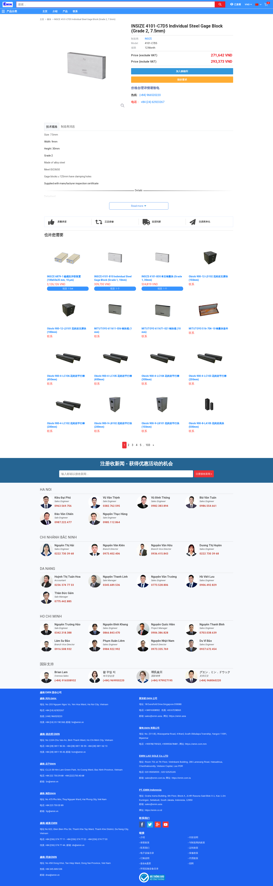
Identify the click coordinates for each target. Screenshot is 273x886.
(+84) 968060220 (210, 680)
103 (148, 445)
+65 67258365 (174, 710)
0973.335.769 (159, 649)
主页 (44, 11)
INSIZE (148, 38)
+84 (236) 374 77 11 (55, 839)
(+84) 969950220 (113, 680)
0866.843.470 (111, 632)
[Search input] (113, 4)
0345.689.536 (111, 585)
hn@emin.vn (78, 722)
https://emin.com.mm (196, 744)
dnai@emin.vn (52, 875)
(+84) (143, 95)
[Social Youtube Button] (166, 825)
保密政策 (144, 842)
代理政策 (193, 858)
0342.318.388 (63, 632)
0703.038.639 (208, 632)
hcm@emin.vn (79, 752)
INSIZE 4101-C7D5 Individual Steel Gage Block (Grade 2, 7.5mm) (84, 19)
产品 (65, 11)
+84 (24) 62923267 (54, 710)
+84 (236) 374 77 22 (76, 839)
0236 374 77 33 (64, 585)
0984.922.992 (111, 649)
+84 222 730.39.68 (54, 775)
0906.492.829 (208, 585)
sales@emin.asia (153, 716)
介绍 (55, 11)
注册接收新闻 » (204, 473)
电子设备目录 (147, 853)
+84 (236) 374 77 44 (55, 845)
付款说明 (193, 837)
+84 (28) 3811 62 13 (97, 746)
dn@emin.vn (78, 845)
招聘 (191, 863)
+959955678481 (170, 744)
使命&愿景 (145, 863)
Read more (137, 206)
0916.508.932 (63, 649)
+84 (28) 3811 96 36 (55, 746)
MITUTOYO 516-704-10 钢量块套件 (208, 328)
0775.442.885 (63, 601)
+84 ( (144, 102)
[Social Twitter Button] (150, 825)
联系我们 (144, 847)
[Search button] (220, 4)
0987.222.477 (63, 522)
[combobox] (113, 4)
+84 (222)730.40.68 (74, 775)
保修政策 (193, 853)
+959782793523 (153, 744)
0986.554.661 (208, 505)
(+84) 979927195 (162, 680)
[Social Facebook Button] (142, 825)
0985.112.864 (111, 522)
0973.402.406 (111, 553)
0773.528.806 (159, 585)
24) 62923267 (155, 102)
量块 (49, 19)
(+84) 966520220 (53, 716)
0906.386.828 (159, 632)
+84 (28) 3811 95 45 (55, 752)
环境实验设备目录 (149, 868)
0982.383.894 (159, 505)
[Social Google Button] (158, 825)
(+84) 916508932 (65, 680)
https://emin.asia (177, 716)
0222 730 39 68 (64, 553)
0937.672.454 (208, 649)
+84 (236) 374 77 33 (97, 839)
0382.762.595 (111, 505)
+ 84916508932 (152, 710)
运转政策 (193, 847)
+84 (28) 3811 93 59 (76, 746)
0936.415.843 (159, 553)
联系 (75, 11)
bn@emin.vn (52, 781)
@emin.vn (53, 811)
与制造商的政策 (197, 842)
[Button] (3, 11)
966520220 (154, 95)
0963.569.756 (63, 505)
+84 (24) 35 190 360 (55, 722)
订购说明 (144, 858)
